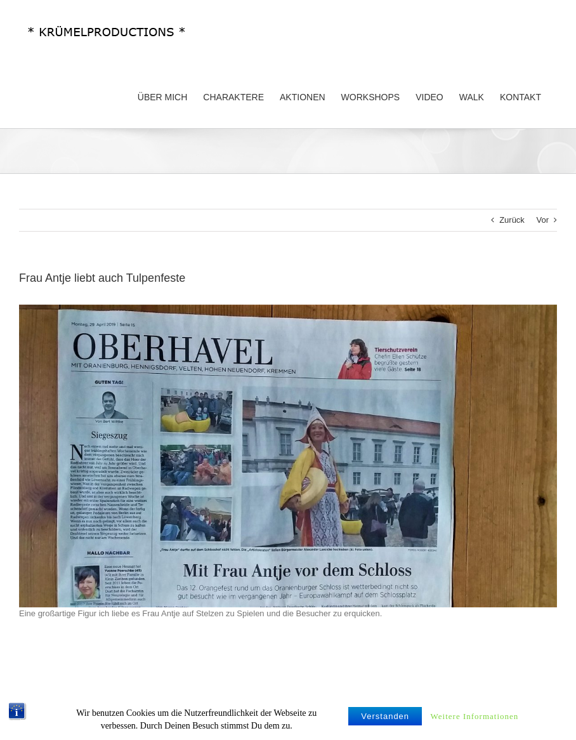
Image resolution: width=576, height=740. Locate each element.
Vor (542, 220)
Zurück (512, 220)
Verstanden (385, 722)
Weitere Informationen (475, 722)
